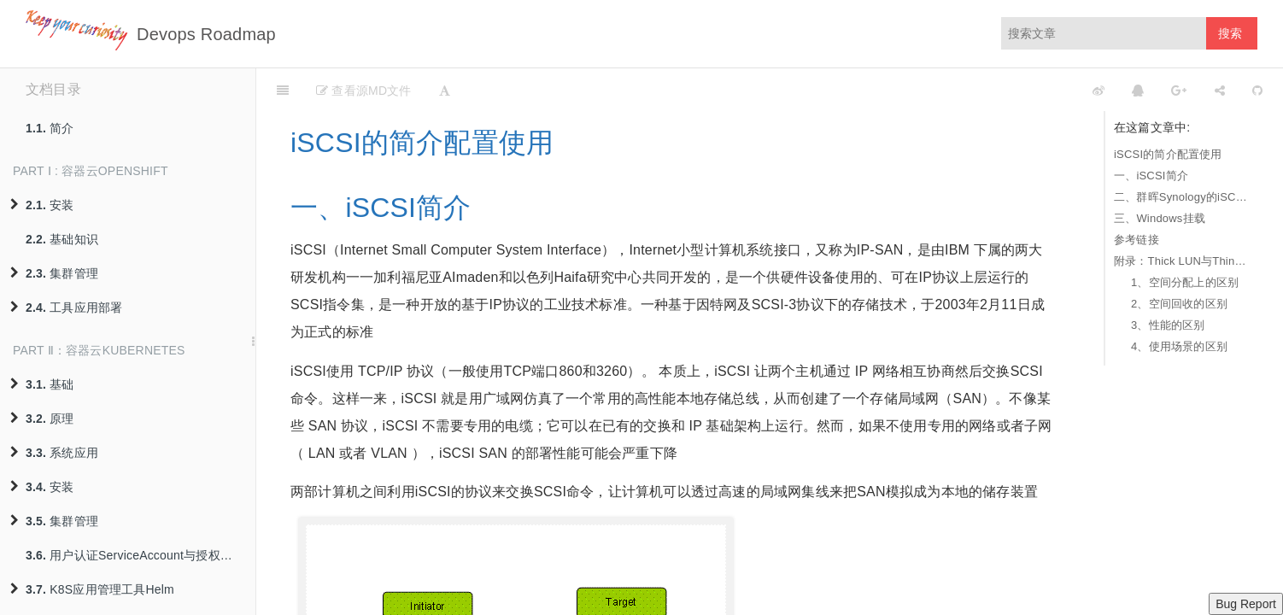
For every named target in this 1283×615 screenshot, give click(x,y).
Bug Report (1246, 604)
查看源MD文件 (363, 90)
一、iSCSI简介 (1151, 175)
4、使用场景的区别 (1179, 346)
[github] (1022, 89)
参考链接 (1136, 239)
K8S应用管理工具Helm (92, 589)
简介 (50, 128)
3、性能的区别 (1168, 325)
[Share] (1220, 89)
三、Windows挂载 (1159, 218)
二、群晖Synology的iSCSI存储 (1181, 196)
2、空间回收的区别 (1179, 303)
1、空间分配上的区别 (1185, 282)
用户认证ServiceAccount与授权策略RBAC (140, 555)
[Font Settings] (444, 89)
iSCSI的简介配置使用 (1168, 154)
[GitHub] (1257, 89)
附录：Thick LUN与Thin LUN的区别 (1181, 261)
